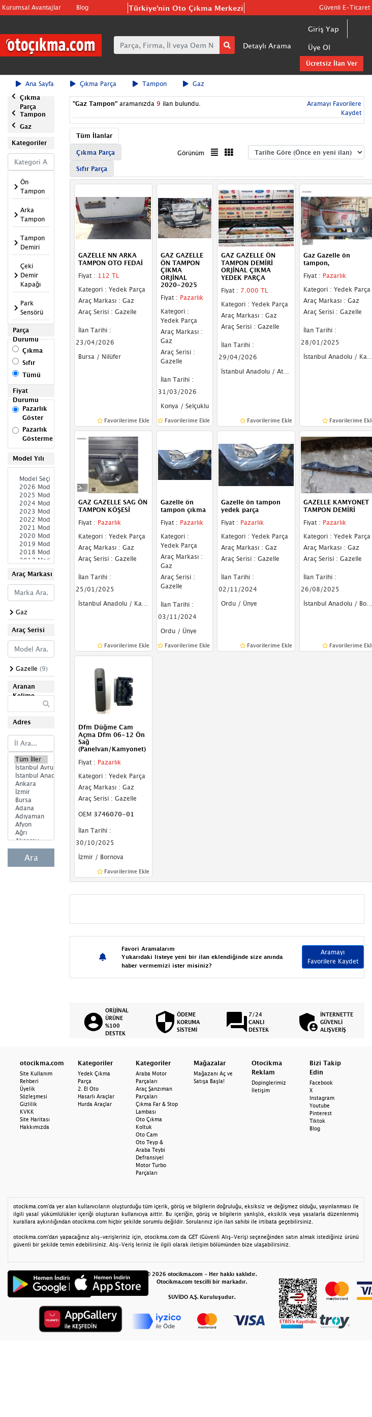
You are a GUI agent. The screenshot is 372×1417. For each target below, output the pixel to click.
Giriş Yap (323, 28)
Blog (82, 7)
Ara (31, 857)
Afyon (31, 824)
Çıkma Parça (93, 84)
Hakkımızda (34, 1127)
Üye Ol (319, 47)
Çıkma (32, 350)
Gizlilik (28, 1104)
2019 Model (31, 544)
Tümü (31, 375)
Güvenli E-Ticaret (344, 7)
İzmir (31, 792)
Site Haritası (35, 1119)
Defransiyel (150, 1157)
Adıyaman (31, 816)
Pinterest (320, 1113)
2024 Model (31, 503)
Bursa (31, 800)
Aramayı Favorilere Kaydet (332, 956)
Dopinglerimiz (269, 1083)
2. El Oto (88, 1089)
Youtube (319, 1105)
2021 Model (31, 528)
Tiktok (317, 1121)
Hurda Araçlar (95, 1104)
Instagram (321, 1098)
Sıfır (28, 362)
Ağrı (31, 833)
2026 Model (31, 487)
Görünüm (190, 153)
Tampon (150, 84)
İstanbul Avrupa (31, 767)
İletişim (261, 1090)
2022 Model (31, 520)
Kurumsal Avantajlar (31, 7)
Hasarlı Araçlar (96, 1096)
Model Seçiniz (31, 479)
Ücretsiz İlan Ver (331, 63)
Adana (31, 808)
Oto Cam (147, 1134)
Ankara (31, 784)
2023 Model (31, 511)
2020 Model (31, 536)
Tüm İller (31, 759)
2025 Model (31, 495)
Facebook (321, 1083)
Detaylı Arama (267, 45)
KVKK (27, 1112)
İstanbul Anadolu (31, 776)
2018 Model (31, 552)
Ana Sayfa (35, 84)
